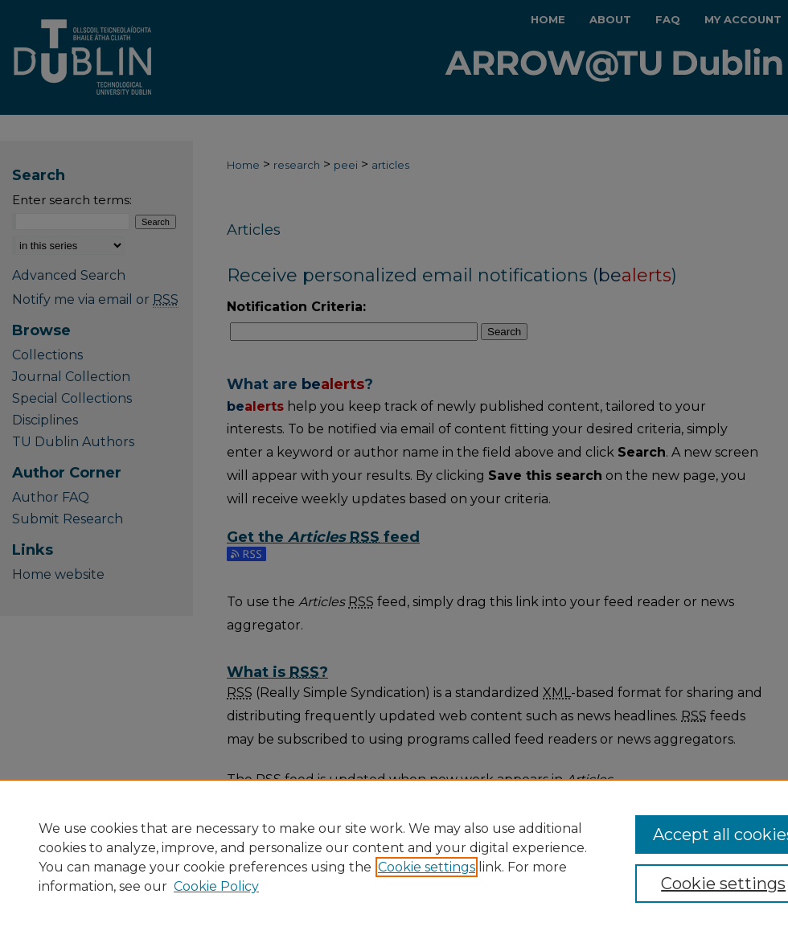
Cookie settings (426, 867)
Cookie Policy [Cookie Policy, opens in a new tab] (216, 886)
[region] (394, 857)
